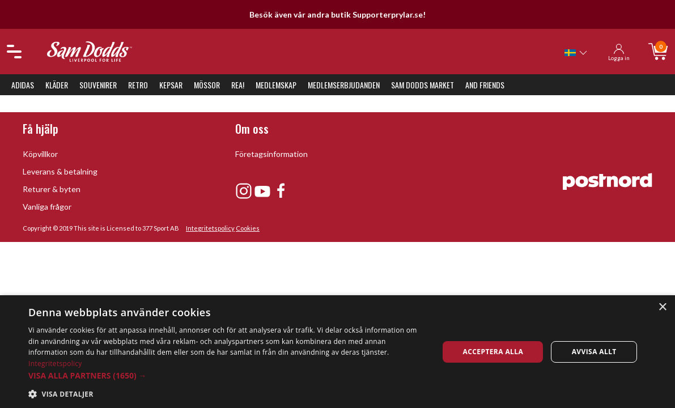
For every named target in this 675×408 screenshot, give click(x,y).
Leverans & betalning (60, 171)
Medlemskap (276, 85)
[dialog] (337, 351)
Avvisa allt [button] (594, 351)
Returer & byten (51, 189)
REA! (237, 85)
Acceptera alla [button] (493, 351)
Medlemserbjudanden (344, 85)
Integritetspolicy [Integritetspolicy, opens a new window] (55, 363)
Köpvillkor (40, 154)
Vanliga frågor (47, 206)
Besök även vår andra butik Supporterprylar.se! (337, 14)
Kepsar (170, 85)
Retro (138, 85)
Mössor (207, 85)
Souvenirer (98, 85)
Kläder (56, 85)
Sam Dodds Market (422, 85)
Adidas (22, 85)
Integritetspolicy (210, 228)
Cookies (248, 228)
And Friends (484, 85)
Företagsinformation (271, 154)
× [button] (662, 307)
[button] (227, 375)
